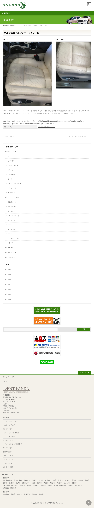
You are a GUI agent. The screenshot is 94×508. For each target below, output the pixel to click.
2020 (9, 269)
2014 (9, 299)
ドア (9, 156)
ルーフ (10, 179)
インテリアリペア (44, 127)
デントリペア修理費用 (11, 433)
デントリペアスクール (11, 421)
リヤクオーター (13, 165)
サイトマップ (7, 381)
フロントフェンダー (14, 183)
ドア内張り (11, 258)
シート (52, 127)
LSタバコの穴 (8, 136)
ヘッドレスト (12, 207)
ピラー (10, 234)
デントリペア (11, 151)
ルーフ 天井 (11, 229)
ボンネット (11, 193)
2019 (9, 274)
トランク (11, 170)
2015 (9, 294)
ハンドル (11, 243)
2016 (9, 289)
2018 (9, 279)
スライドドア (12, 188)
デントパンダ (44, 503)
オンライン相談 (8, 467)
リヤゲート (11, 174)
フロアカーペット (13, 216)
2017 (9, 284)
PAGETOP (85, 372)
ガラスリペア (11, 253)
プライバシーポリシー (10, 377)
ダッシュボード (13, 211)
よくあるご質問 (9, 436)
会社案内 (6, 417)
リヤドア (11, 161)
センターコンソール (14, 238)
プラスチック (12, 220)
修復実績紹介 (7, 452)
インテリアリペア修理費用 (13, 444)
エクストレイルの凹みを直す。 (80, 136)
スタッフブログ (9, 425)
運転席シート (12, 202)
